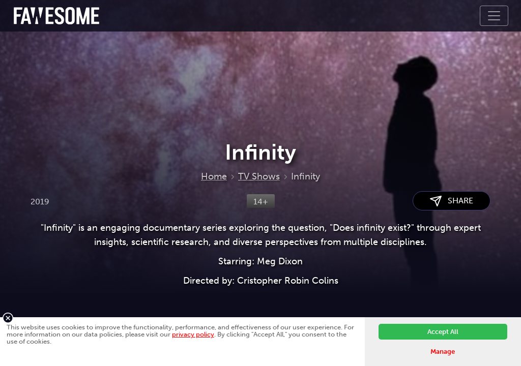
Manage (442, 351)
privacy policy (193, 334)
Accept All (442, 332)
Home (214, 176)
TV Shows (259, 176)
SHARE (451, 201)
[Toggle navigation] (494, 16)
